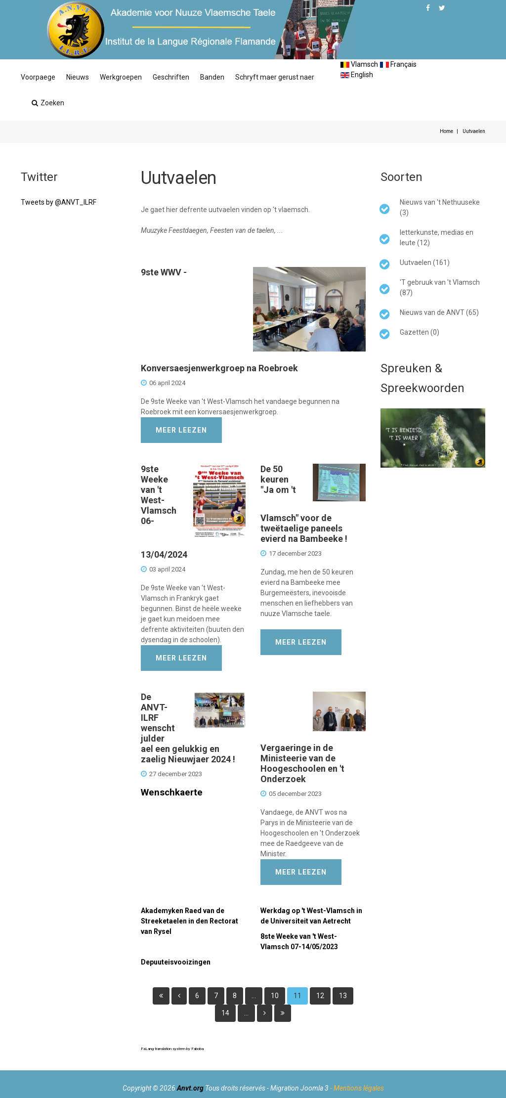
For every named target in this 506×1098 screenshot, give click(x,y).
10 (275, 996)
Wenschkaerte (172, 792)
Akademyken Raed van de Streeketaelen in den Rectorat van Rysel (189, 921)
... (254, 996)
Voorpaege (38, 77)
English (356, 75)
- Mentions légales (357, 1088)
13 (343, 996)
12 (320, 996)
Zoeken (48, 103)
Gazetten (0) (419, 332)
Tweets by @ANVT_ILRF (58, 202)
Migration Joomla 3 (299, 1088)
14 (225, 1013)
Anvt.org (190, 1088)
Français (398, 64)
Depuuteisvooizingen (176, 962)
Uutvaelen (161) (425, 262)
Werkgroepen (121, 77)
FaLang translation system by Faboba (172, 1049)
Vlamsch (359, 64)
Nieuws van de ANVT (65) (439, 312)
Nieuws (77, 77)
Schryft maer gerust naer (274, 77)
